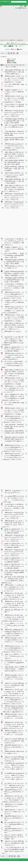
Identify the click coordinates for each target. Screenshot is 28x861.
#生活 (14, 65)
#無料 (20, 65)
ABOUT (17, 6)
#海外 (11, 65)
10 (17, 53)
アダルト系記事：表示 (21, 8)
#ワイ (9, 66)
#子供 (8, 65)
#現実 (6, 66)
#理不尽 (8, 49)
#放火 (8, 43)
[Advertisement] (14, 24)
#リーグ (17, 43)
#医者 (23, 65)
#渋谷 (12, 43)
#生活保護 (13, 66)
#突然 (17, 65)
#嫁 (6, 65)
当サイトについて (14, 859)
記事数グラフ (21, 46)
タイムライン (23, 43)
